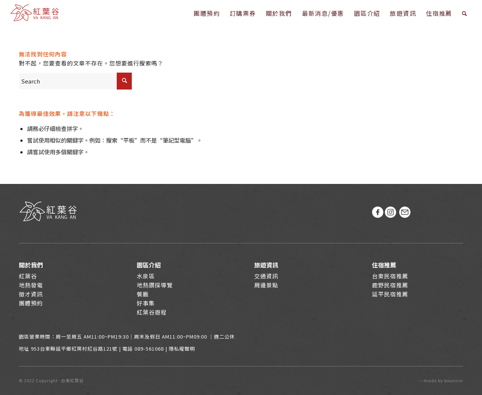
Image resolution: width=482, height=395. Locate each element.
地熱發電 (31, 285)
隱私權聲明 (182, 348)
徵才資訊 (31, 294)
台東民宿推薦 (390, 276)
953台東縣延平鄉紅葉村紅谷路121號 (74, 348)
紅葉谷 (28, 276)
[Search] (464, 13)
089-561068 (149, 348)
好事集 (146, 303)
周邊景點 (266, 285)
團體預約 (31, 303)
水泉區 (146, 276)
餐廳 (143, 294)
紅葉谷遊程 (152, 312)
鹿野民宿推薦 (390, 285)
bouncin (453, 380)
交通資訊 (266, 276)
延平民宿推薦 (390, 294)
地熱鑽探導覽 (155, 285)
